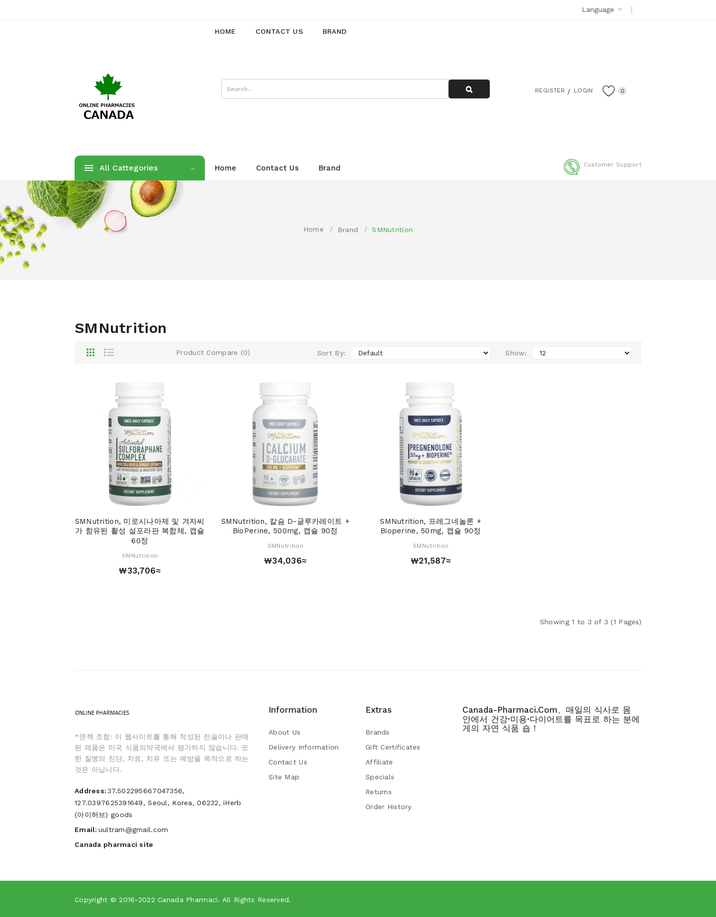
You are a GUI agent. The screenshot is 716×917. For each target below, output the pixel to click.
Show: (516, 353)
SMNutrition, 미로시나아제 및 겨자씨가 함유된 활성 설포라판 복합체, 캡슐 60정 (140, 531)
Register (542, 90)
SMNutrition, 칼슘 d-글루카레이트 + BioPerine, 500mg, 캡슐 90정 (285, 526)
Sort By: (331, 353)
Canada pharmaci (188, 900)
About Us (284, 732)
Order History (388, 807)
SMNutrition (392, 230)
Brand (348, 230)
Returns (378, 792)
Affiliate (379, 762)
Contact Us (287, 762)
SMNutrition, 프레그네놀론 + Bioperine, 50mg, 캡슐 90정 (430, 526)
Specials (379, 777)
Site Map (283, 777)
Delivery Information (303, 747)
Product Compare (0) (213, 352)
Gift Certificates (393, 747)
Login (580, 90)
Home (313, 229)
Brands (377, 732)
